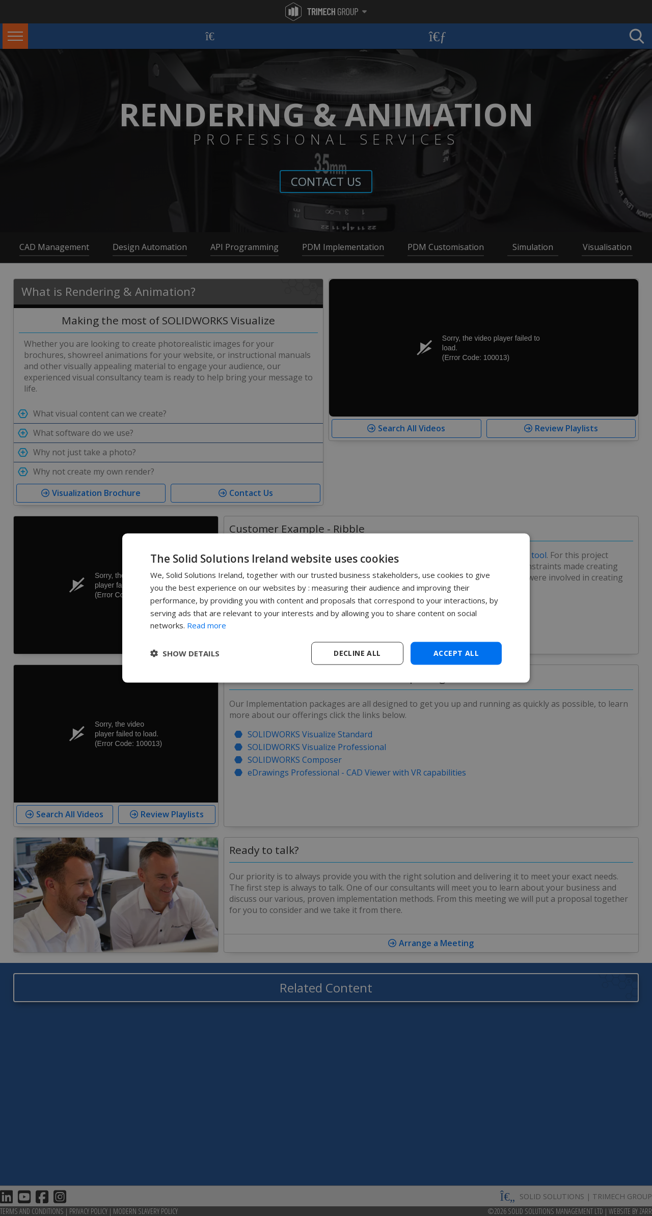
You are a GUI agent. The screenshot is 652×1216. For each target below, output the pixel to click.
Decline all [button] (357, 653)
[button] (185, 653)
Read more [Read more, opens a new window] (206, 625)
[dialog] (326, 608)
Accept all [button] (456, 653)
